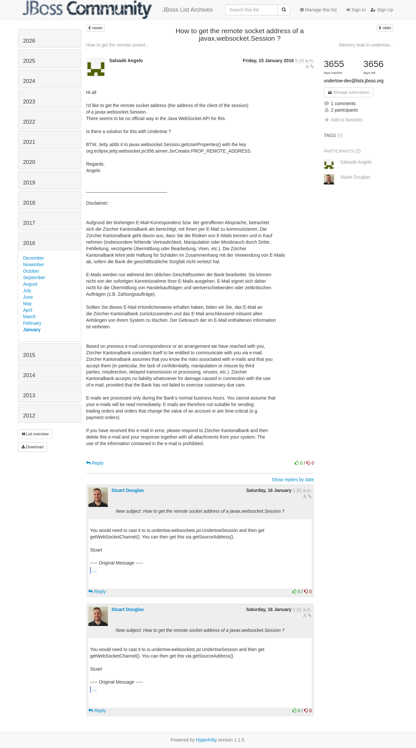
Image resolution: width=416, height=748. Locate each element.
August (30, 284)
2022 (29, 122)
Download (32, 447)
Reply (95, 463)
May (27, 303)
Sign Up (381, 9)
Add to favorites (343, 119)
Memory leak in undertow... (366, 45)
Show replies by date (293, 479)
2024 (29, 81)
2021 (29, 142)
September (34, 277)
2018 (29, 203)
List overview (35, 434)
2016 (29, 243)
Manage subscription (348, 92)
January (32, 329)
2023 (29, 102)
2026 (29, 41)
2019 (29, 183)
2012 (29, 416)
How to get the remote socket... (117, 45)
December (33, 258)
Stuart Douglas (127, 490)
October (31, 271)
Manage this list (318, 9)
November (33, 264)
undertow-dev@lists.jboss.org (354, 80)
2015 (29, 355)
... (94, 570)
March (29, 316)
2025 (29, 61)
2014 (29, 375)
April (27, 310)
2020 (29, 162)
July (27, 290)
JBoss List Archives (118, 10)
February (32, 323)
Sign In (356, 9)
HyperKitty (206, 739)
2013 (29, 395)
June (28, 297)
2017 (29, 223)
